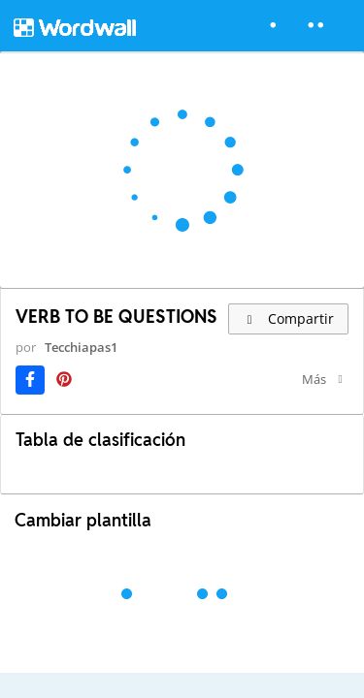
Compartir (288, 318)
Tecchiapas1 (81, 347)
